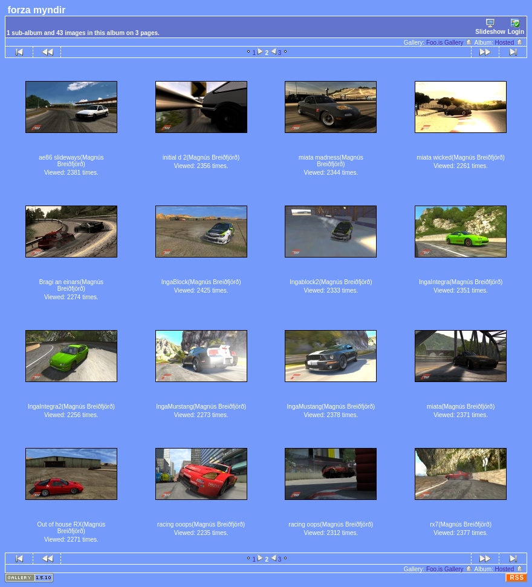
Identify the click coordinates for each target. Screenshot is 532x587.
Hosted (509, 42)
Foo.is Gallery (449, 42)
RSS (517, 577)
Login (516, 27)
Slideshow (490, 27)
